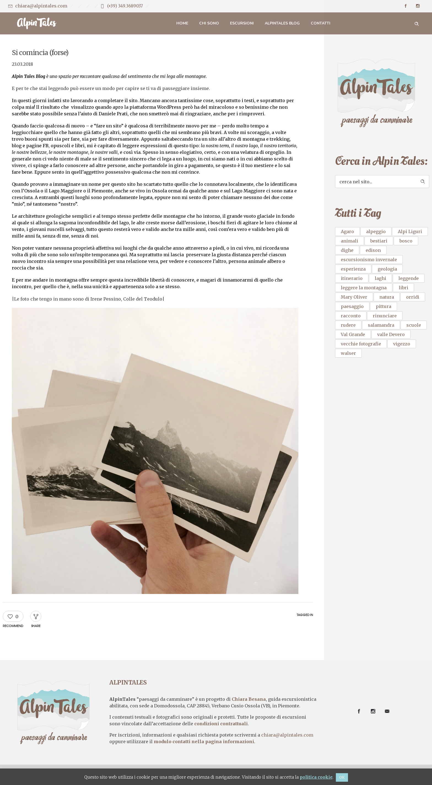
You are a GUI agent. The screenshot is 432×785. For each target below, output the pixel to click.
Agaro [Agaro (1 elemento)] (347, 231)
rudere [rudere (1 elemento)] (348, 325)
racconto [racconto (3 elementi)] (351, 315)
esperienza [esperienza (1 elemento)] (353, 269)
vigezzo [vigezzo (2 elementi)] (401, 344)
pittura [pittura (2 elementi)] (383, 306)
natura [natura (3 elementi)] (386, 297)
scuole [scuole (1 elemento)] (413, 325)
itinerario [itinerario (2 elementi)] (352, 278)
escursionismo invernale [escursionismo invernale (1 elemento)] (369, 259)
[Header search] (416, 23)
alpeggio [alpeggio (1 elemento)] (376, 231)
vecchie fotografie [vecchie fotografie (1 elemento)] (361, 344)
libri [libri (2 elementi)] (403, 287)
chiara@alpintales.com (41, 6)
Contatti (320, 23)
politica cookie (316, 777)
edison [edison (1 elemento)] (373, 250)
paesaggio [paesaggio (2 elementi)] (352, 306)
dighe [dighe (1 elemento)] (347, 250)
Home (182, 23)
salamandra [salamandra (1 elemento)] (381, 325)
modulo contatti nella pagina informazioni (204, 742)
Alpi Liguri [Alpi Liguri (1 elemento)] (410, 231)
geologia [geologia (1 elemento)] (387, 269)
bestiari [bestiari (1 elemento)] (378, 241)
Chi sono (209, 23)
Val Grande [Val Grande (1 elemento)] (353, 334)
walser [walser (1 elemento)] (348, 353)
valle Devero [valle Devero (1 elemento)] (391, 334)
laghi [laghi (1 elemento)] (380, 278)
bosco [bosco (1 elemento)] (405, 241)
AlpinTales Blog (282, 23)
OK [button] (342, 777)
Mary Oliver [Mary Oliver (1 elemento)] (354, 297)
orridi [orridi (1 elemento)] (412, 297)
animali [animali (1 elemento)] (349, 241)
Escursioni (242, 23)
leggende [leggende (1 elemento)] (408, 278)
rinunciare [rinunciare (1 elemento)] (385, 315)
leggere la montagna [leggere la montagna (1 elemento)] (364, 287)
